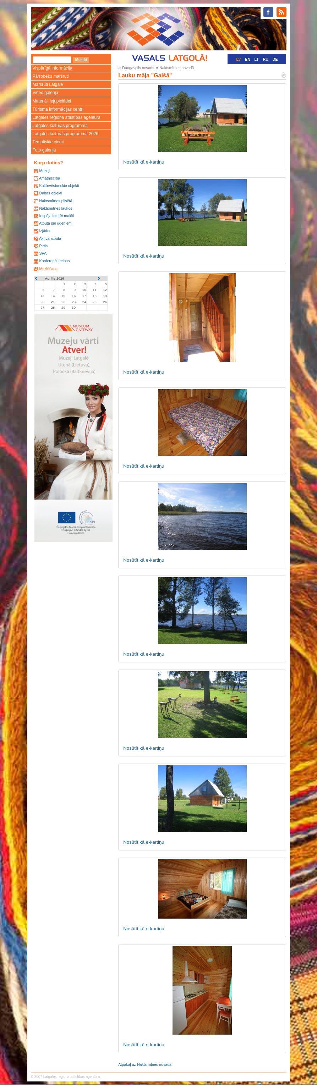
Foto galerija (44, 150)
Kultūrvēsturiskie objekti (59, 185)
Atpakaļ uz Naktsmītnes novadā (144, 1064)
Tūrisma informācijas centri (58, 109)
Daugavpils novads (138, 68)
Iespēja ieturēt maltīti (56, 216)
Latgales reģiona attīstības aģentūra (66, 117)
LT (257, 59)
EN (247, 59)
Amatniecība (49, 178)
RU (265, 59)
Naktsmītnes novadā (176, 68)
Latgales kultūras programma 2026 (65, 133)
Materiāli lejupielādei (52, 101)
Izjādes (45, 230)
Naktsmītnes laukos (55, 208)
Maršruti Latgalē (48, 84)
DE (275, 59)
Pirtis (43, 246)
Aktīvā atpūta (50, 238)
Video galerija (46, 92)
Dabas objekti (50, 193)
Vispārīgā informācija (52, 68)
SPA (43, 253)
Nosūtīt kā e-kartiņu (143, 162)
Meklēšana (48, 268)
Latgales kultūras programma (60, 125)
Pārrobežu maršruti (51, 76)
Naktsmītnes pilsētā (55, 201)
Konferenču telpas (54, 261)
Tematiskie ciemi (48, 141)
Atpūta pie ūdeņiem (55, 223)
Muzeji (44, 171)
